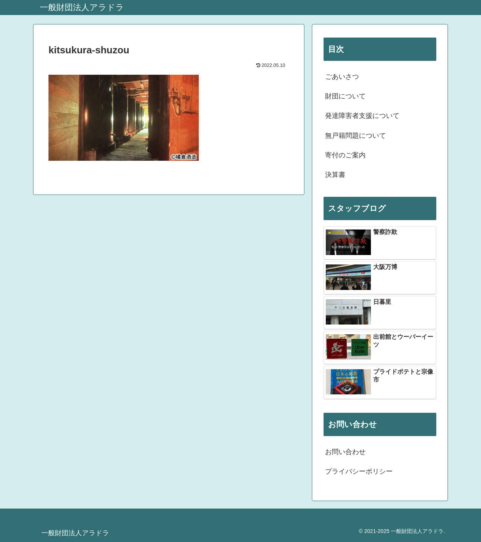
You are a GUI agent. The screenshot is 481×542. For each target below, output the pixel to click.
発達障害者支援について (362, 115)
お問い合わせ (345, 452)
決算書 (335, 174)
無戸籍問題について (355, 135)
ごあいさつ (342, 76)
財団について (345, 96)
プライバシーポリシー (359, 471)
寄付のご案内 (345, 155)
